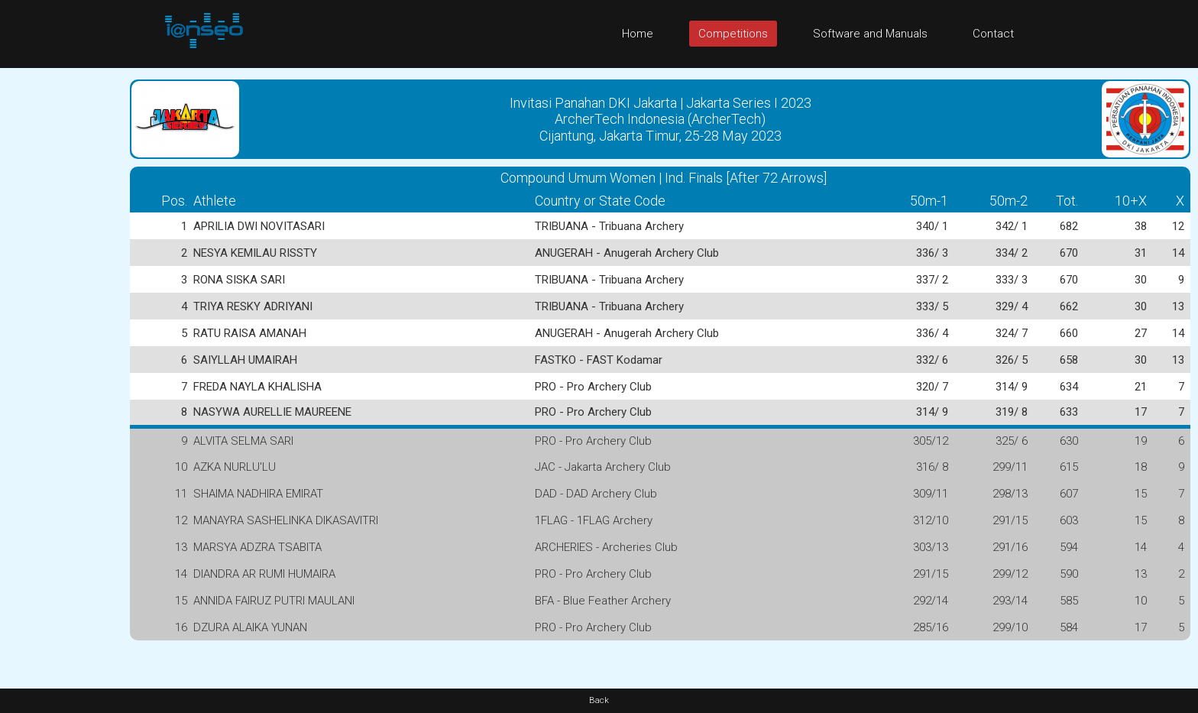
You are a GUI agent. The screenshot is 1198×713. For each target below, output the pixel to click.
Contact (993, 34)
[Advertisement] (61, 297)
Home (637, 34)
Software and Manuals (870, 34)
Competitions (733, 34)
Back (599, 700)
